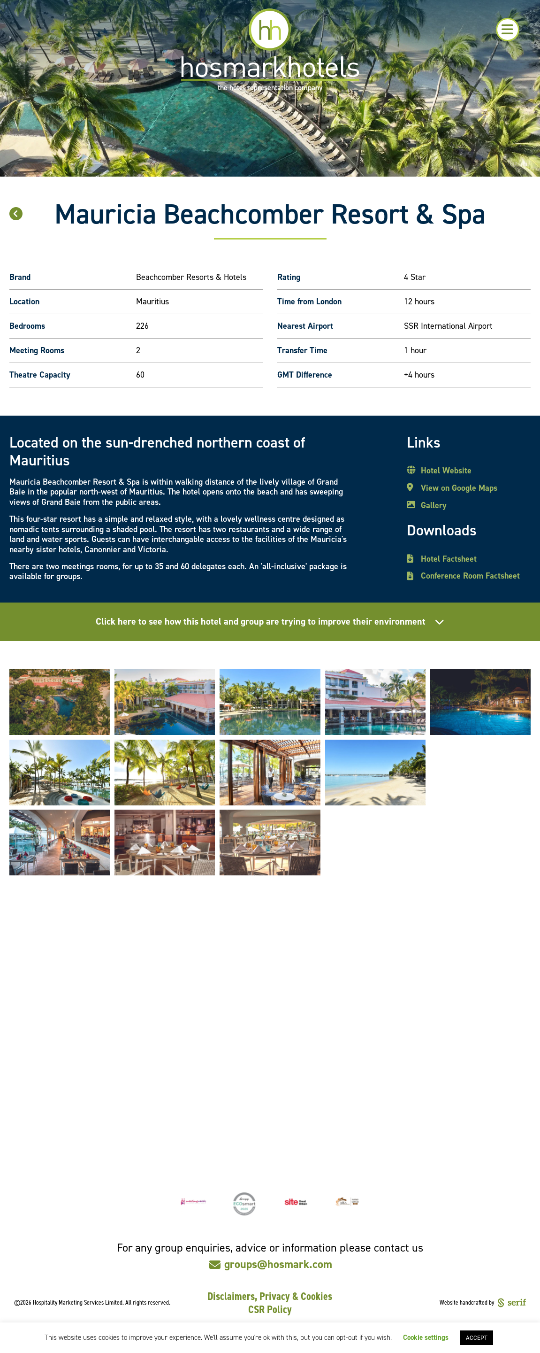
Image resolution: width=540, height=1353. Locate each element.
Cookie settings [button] (426, 1337)
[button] (507, 29)
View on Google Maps (459, 488)
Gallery (434, 506)
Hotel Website (446, 471)
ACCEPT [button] (476, 1338)
